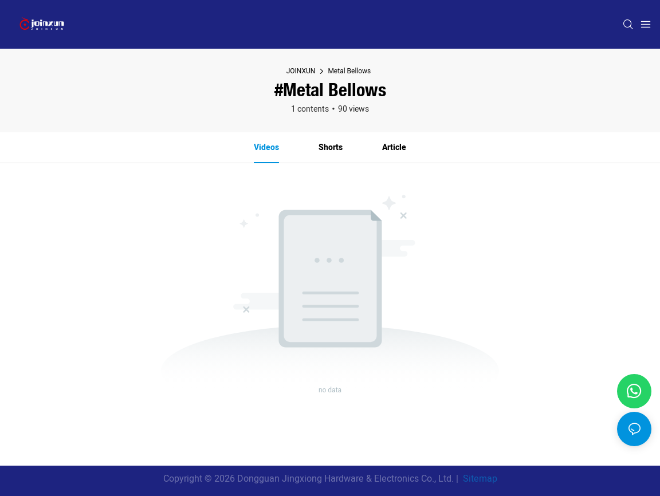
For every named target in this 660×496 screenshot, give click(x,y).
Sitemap (479, 479)
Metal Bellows (349, 71)
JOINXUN (301, 71)
